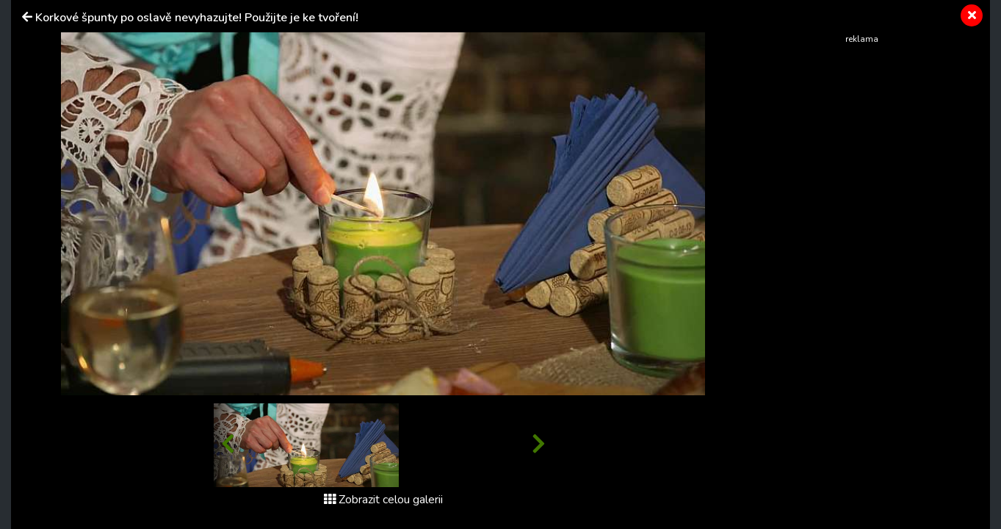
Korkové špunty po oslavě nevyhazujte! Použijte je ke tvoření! (196, 18)
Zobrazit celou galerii (383, 500)
